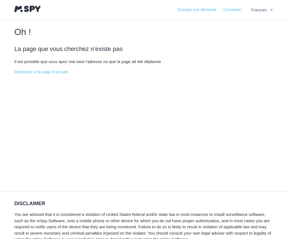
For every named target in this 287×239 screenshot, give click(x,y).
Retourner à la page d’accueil (41, 71)
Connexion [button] (232, 9)
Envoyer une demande (197, 9)
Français (259, 9)
